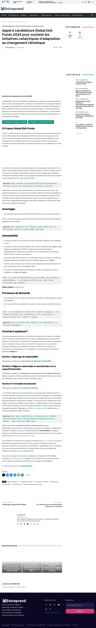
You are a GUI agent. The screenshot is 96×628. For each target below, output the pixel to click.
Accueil (4, 22)
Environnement (7, 484)
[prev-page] (3, 576)
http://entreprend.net (22, 517)
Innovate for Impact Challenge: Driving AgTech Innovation (85, 115)
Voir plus (80, 133)
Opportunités (10, 22)
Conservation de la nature (41, 481)
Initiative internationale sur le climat (32, 484)
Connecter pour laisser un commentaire (14, 587)
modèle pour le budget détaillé (36, 408)
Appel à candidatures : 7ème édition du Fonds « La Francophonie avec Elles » (32, 568)
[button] (92, 15)
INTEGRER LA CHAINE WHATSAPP (41, 122)
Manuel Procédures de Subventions (30, 425)
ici (16, 351)
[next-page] (6, 576)
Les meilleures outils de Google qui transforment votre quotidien (84, 126)
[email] (80, 605)
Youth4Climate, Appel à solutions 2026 (12, 570)
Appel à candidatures (21, 22)
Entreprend (10, 47)
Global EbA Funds (17, 484)
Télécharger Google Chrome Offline (14, 504)
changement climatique (26, 481)
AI (76, 122)
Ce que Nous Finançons (17, 458)
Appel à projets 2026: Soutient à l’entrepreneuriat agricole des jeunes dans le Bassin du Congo (52, 567)
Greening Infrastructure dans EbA (23, 436)
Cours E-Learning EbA (48, 441)
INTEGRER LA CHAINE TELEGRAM (14, 122)
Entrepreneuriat (8, 26)
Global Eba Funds (26, 466)
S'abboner (80, 611)
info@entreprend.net (52, 613)
